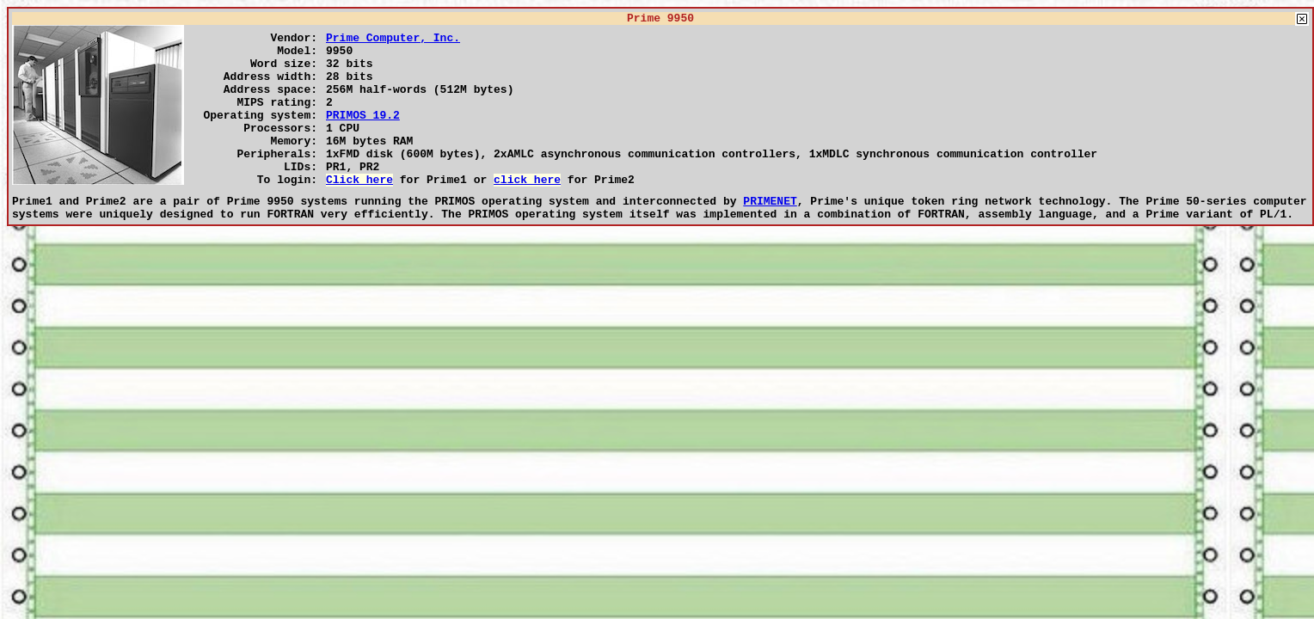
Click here (359, 212)
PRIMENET (769, 236)
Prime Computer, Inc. (393, 42)
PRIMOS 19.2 (363, 135)
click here (527, 212)
